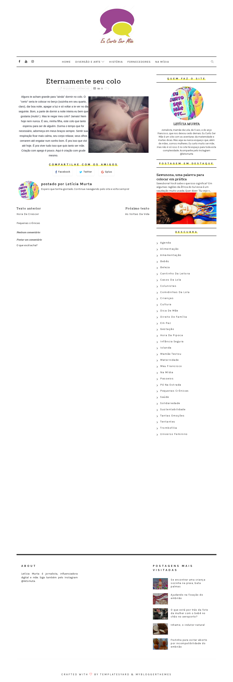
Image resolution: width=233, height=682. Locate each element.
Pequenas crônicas (76, 88)
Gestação (167, 329)
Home (66, 61)
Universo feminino (174, 434)
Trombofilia (168, 427)
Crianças (167, 298)
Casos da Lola (170, 279)
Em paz (165, 323)
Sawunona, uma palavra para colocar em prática (180, 177)
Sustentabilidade (172, 409)
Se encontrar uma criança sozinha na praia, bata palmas (188, 583)
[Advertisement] (186, 464)
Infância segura (172, 341)
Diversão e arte (88, 61)
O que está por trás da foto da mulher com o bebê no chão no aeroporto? (189, 613)
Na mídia (162, 61)
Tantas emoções (172, 415)
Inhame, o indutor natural (188, 624)
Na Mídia (166, 372)
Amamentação (170, 255)
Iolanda (166, 347)
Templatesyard (115, 674)
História (116, 61)
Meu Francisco (171, 366)
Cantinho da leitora (175, 273)
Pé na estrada (170, 384)
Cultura (166, 304)
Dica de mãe (169, 310)
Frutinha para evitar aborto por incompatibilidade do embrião (189, 643)
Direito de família (173, 316)
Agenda (165, 242)
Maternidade (169, 360)
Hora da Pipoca (171, 335)
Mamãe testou (170, 353)
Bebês (164, 261)
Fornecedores (139, 61)
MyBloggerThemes (154, 674)
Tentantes (167, 421)
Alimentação (169, 248)
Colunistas (168, 286)
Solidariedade (170, 403)
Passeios (167, 378)
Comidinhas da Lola (175, 292)
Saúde (164, 397)
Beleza (165, 267)
